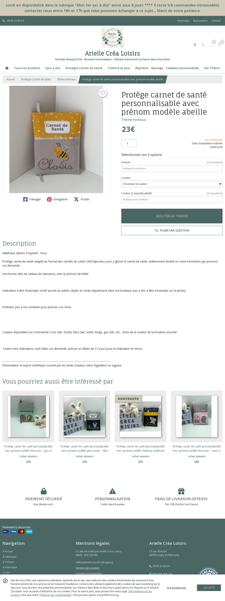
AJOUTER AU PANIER (172, 216)
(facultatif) (172, 193)
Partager (32, 199)
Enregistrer (57, 199)
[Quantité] (129, 143)
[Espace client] (203, 44)
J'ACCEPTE (209, 587)
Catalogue (9, 556)
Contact (216, 20)
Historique (9, 567)
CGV (6, 572)
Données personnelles (89, 573)
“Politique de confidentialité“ (55, 595)
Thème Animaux (66, 79)
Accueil (11, 79)
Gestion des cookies (87, 568)
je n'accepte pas (176, 587)
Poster (81, 199)
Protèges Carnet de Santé (36, 79)
